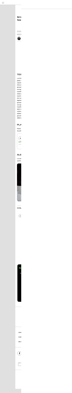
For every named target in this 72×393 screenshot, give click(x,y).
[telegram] (52, 357)
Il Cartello (50, 159)
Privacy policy (40, 386)
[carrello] (63, 2)
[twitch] (44, 357)
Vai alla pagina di (36, 253)
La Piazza (21, 142)
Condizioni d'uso (32, 386)
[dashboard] (69, 2)
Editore (36, 379)
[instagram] (28, 357)
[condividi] (53, 30)
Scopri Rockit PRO (36, 287)
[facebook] (19, 357)
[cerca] (66, 2)
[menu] (2, 2)
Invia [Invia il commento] (30, 228)
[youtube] (36, 357)
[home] (33, 2)
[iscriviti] (51, 368)
